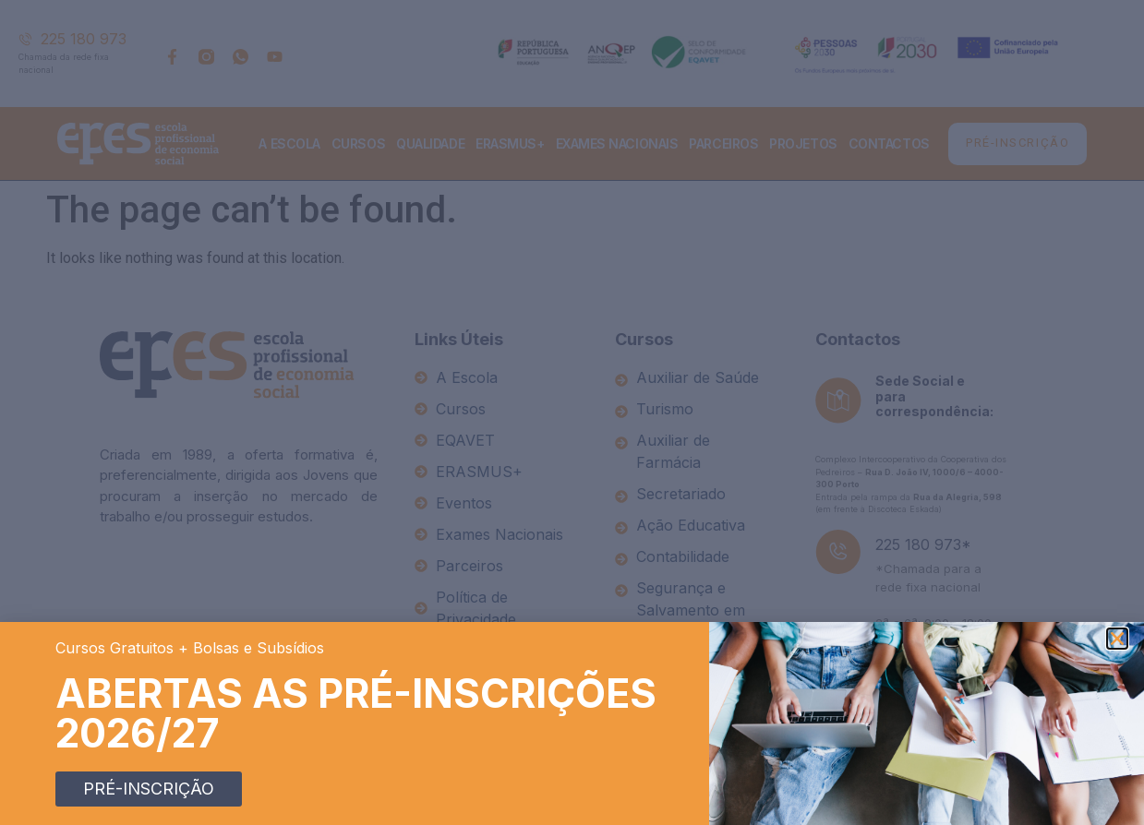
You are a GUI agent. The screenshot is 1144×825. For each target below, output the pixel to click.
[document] (572, 412)
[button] (1117, 638)
